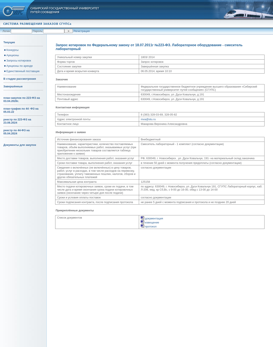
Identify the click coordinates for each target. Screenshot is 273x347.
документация (152, 218)
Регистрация (82, 31)
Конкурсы (12, 50)
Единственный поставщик (22, 71)
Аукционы (12, 55)
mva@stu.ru (148, 119)
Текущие (9, 42)
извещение (150, 222)
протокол (148, 226)
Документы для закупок (19, 144)
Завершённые (13, 86)
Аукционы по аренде (19, 65)
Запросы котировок (18, 60)
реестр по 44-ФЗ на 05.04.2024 (16, 132)
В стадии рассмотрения (19, 78)
